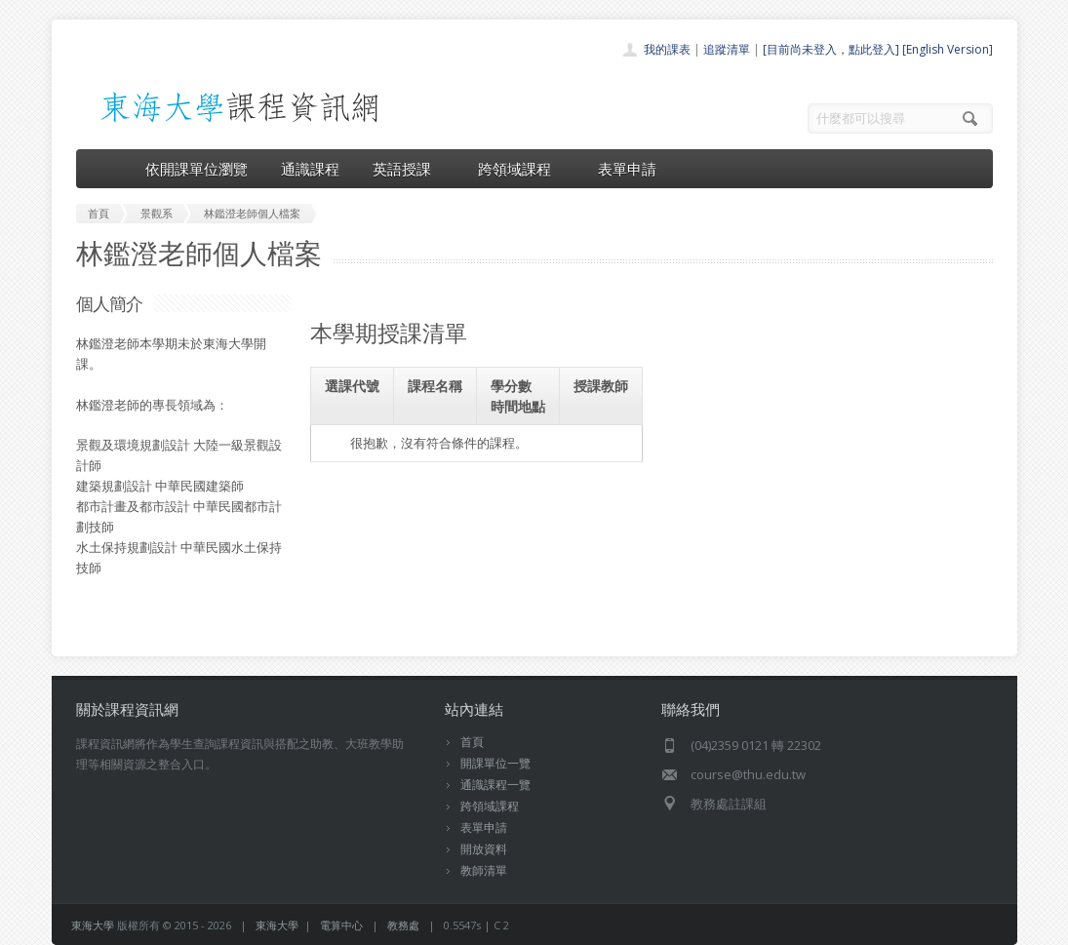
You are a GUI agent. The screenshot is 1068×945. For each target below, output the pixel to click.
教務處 (403, 925)
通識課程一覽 (495, 784)
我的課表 (667, 49)
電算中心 (341, 925)
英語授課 (409, 168)
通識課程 (310, 168)
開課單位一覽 (495, 763)
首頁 (472, 741)
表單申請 (627, 168)
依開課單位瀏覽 (196, 168)
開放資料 (483, 849)
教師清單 (483, 870)
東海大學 (92, 925)
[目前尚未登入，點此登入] (831, 49)
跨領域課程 (521, 168)
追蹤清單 (726, 49)
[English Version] (947, 49)
